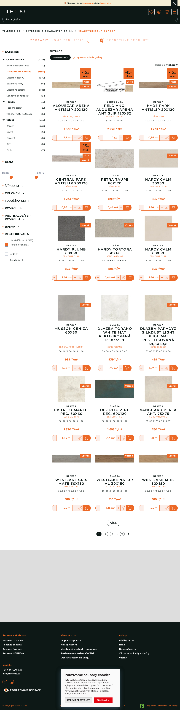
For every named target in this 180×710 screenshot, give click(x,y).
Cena (9, 162)
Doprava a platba (71, 596)
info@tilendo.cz (11, 630)
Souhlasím (104, 700)
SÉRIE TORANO (114, 364)
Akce (13, 254)
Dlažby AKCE (126, 596)
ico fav (151, 12)
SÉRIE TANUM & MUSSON (71, 364)
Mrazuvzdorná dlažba (97, 31)
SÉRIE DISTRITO (71, 434)
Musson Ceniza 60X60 (71, 348)
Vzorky (123, 613)
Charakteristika (59, 31)
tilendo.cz (12, 31)
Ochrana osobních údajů (75, 613)
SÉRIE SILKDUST (158, 364)
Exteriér (33, 31)
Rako (122, 600)
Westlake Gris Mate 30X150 (71, 499)
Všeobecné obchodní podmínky (79, 605)
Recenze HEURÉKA (13, 609)
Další (129, 551)
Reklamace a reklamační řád (77, 609)
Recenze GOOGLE (13, 596)
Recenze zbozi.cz (12, 600)
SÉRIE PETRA (114, 186)
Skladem (15, 260)
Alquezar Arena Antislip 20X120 (71, 107)
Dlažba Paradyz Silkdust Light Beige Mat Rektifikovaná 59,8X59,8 (158, 353)
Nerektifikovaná (18, 240)
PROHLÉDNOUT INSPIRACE (22, 646)
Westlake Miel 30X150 (158, 499)
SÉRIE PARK (158, 116)
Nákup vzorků (69, 600)
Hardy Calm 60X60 (158, 251)
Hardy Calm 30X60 (158, 181)
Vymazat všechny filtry (89, 57)
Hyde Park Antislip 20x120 (158, 107)
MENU (174, 12)
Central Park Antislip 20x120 (71, 181)
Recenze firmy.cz (12, 605)
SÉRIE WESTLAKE (71, 504)
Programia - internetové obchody (158, 662)
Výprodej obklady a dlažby (134, 609)
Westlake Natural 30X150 (115, 499)
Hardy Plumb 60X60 (71, 251)
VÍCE (113, 540)
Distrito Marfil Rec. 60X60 (71, 429)
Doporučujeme (128, 605)
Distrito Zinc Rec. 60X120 (115, 429)
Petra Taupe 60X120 (115, 181)
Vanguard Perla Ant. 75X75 (158, 429)
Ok (174, 3)
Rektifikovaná (17, 244)
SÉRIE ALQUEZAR (71, 116)
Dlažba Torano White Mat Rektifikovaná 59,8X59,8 (114, 351)
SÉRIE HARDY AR (158, 186)
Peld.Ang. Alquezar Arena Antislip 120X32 (114, 109)
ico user (159, 12)
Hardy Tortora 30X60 (115, 251)
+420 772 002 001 (12, 626)
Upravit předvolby (79, 700)
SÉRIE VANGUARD (158, 434)
